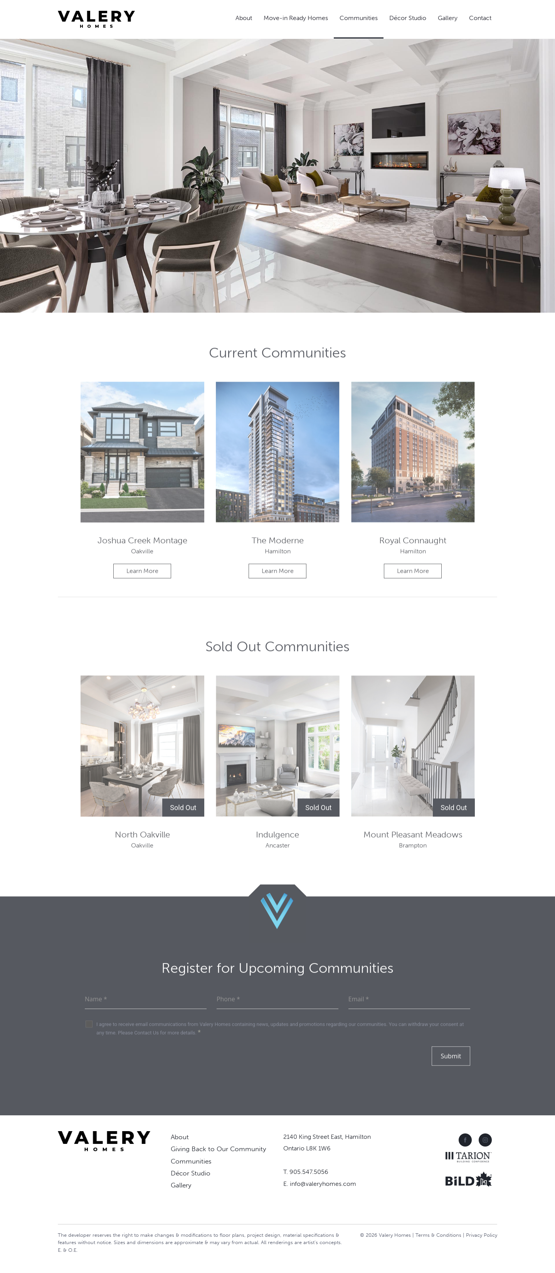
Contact (480, 18)
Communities (359, 18)
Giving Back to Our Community (218, 1149)
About (243, 18)
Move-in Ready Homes (296, 18)
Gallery (447, 18)
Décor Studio (407, 18)
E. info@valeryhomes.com (319, 1183)
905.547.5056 (308, 1171)
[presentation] (143, 1080)
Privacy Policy (481, 1235)
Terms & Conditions (438, 1235)
